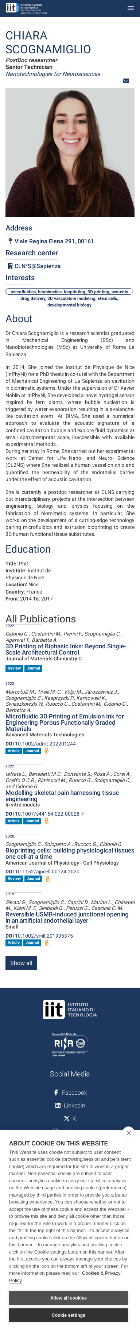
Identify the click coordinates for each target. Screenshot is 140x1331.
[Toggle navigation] (131, 8)
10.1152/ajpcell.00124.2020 (42, 871)
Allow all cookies (68, 1298)
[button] (126, 80)
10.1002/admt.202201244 (40, 744)
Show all (21, 963)
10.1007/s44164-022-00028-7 (44, 814)
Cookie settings (68, 1315)
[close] (128, 1132)
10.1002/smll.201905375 (39, 936)
